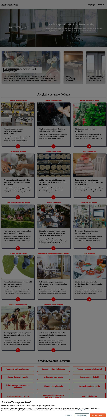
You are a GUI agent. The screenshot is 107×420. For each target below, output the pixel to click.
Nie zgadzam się (82, 415)
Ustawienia (69, 415)
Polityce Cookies (83, 410)
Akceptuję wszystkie (98, 415)
